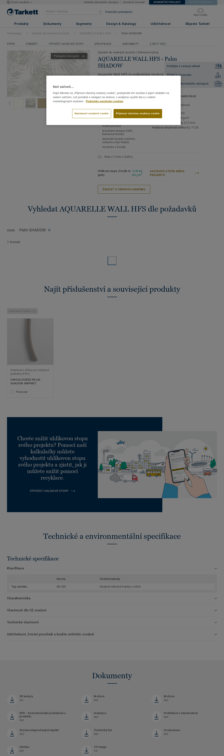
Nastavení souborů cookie (91, 113)
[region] (113, 100)
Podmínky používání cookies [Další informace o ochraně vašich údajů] (104, 101)
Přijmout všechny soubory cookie (138, 113)
